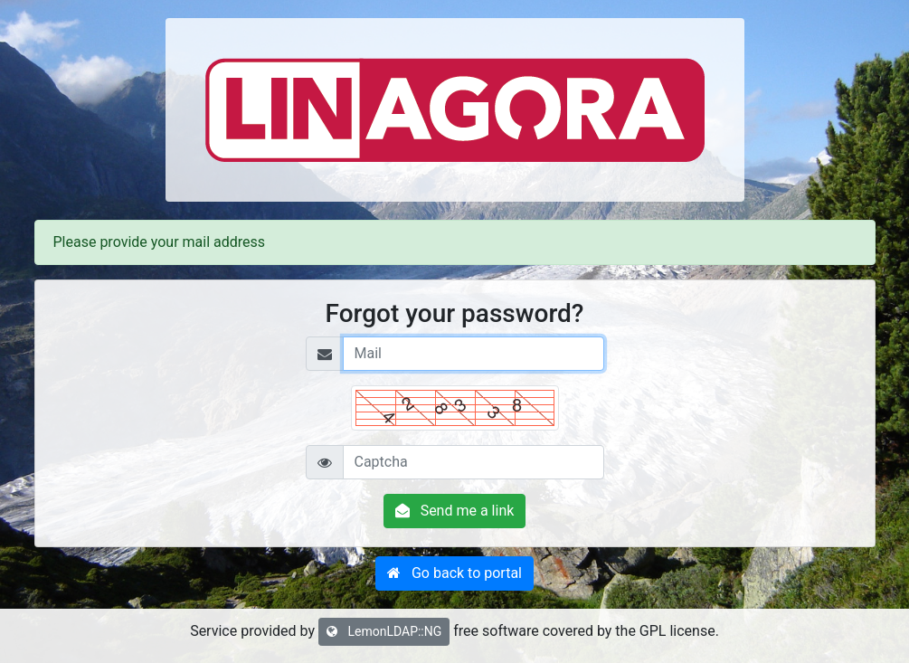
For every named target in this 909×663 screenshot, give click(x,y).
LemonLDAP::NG (384, 631)
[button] (454, 573)
